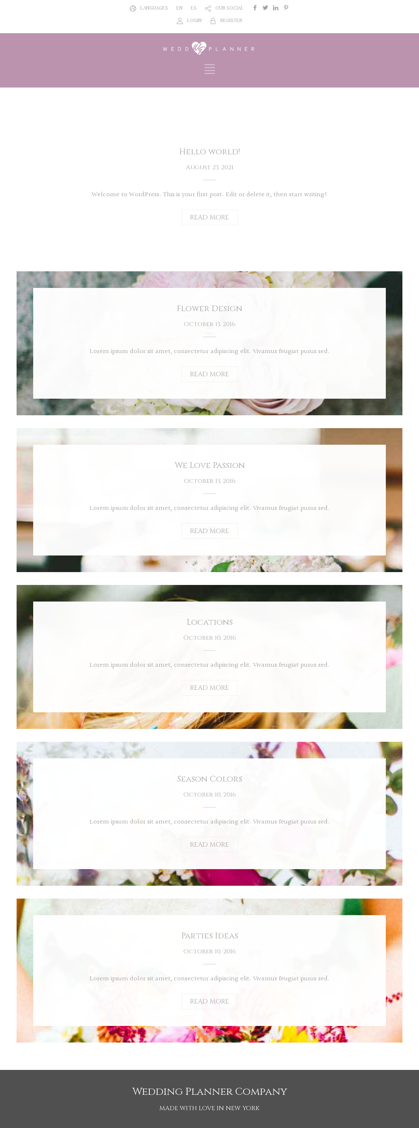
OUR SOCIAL (229, 8)
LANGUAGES (154, 8)
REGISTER (231, 21)
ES (194, 8)
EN (179, 8)
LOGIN (194, 21)
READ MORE (209, 217)
